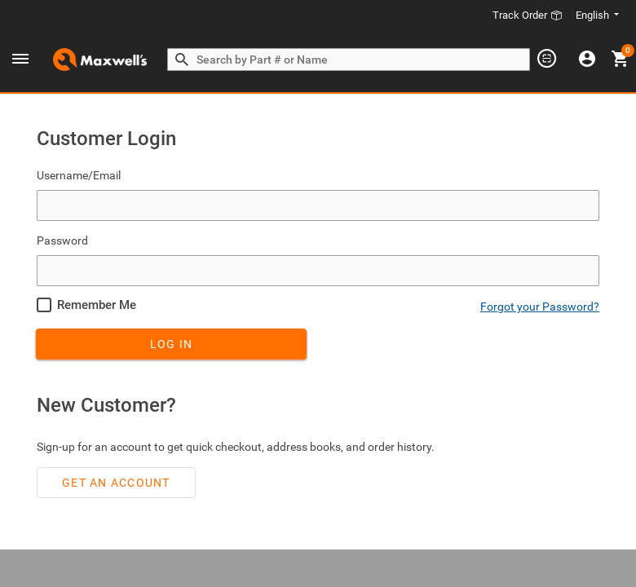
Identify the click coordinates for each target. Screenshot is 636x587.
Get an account (116, 479)
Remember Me (96, 301)
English (594, 15)
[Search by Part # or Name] (182, 60)
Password (62, 237)
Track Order (527, 15)
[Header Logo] (100, 59)
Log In (171, 340)
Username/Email (79, 172)
